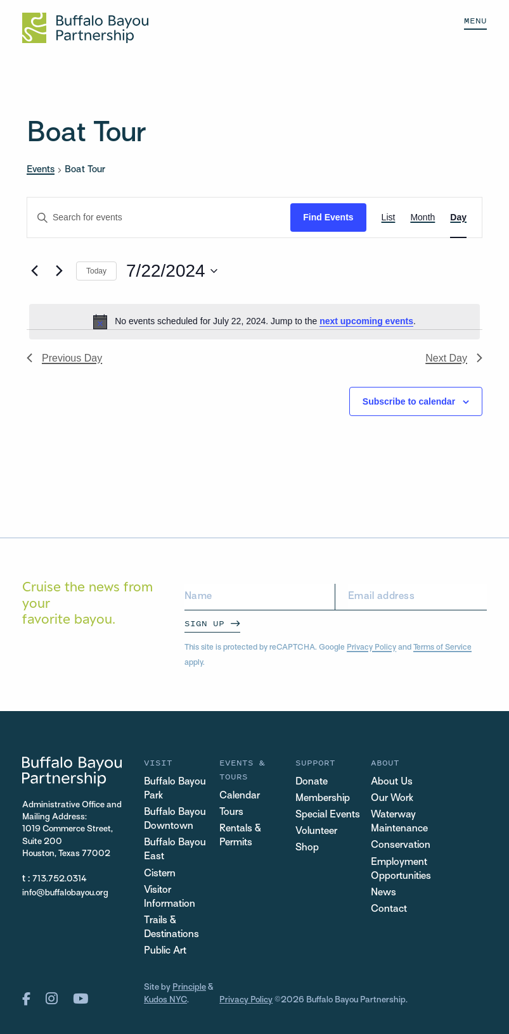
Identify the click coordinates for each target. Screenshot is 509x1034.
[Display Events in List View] (389, 217)
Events (41, 169)
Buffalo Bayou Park (175, 789)
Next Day (453, 358)
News (383, 893)
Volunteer (316, 831)
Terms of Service (442, 648)
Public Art (165, 952)
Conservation (400, 845)
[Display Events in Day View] (458, 217)
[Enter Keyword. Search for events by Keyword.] (158, 217)
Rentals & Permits (240, 836)
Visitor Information (169, 897)
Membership (322, 799)
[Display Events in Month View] (422, 217)
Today (96, 271)
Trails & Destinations (171, 928)
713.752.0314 (59, 879)
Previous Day (64, 358)
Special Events (327, 815)
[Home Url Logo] (85, 28)
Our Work (392, 799)
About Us (392, 782)
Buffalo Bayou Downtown (175, 819)
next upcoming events (366, 321)
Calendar (239, 796)
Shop (307, 848)
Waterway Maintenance (399, 822)
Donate (311, 782)
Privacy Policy (371, 648)
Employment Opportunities (401, 869)
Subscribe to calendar (409, 401)
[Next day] (59, 271)
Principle (189, 988)
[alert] (254, 321)
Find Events (328, 217)
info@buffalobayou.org (65, 893)
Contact (389, 909)
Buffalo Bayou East (175, 850)
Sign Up (204, 623)
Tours (231, 812)
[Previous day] (34, 271)
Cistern (160, 874)
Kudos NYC (165, 1000)
